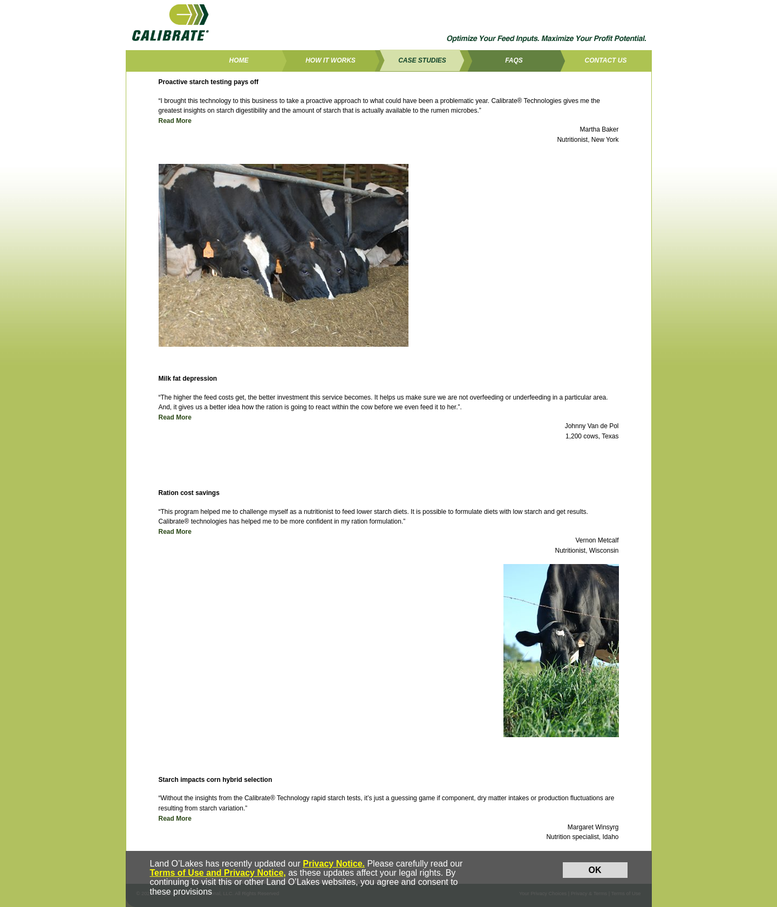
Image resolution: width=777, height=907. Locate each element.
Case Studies (422, 60)
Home (239, 60)
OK (595, 870)
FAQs (514, 60)
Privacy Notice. (334, 863)
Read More (175, 121)
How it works (330, 60)
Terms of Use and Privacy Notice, (218, 872)
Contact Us (606, 60)
